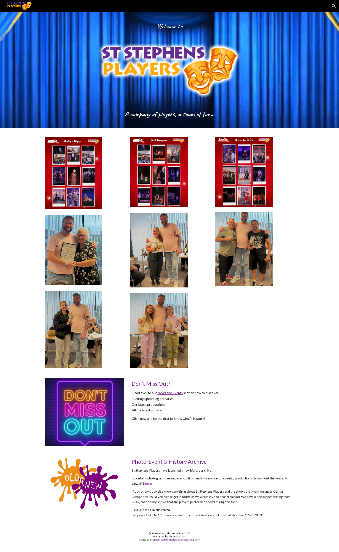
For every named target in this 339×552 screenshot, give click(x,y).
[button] (334, 6)
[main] (169, 30)
